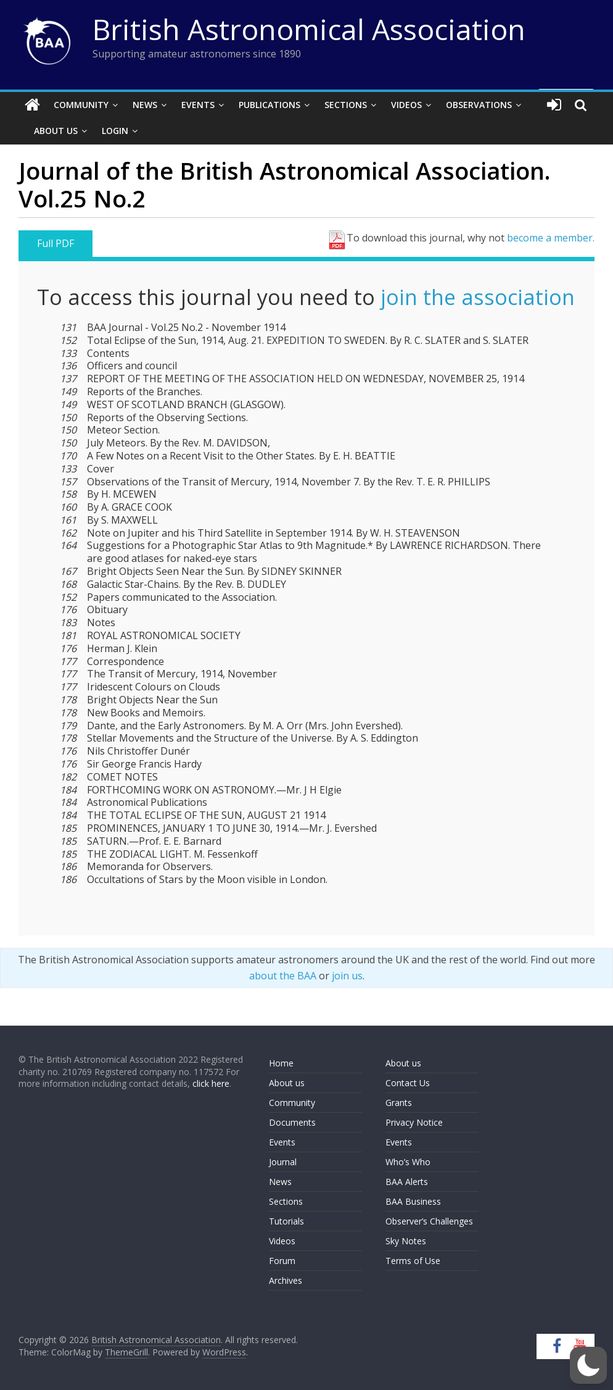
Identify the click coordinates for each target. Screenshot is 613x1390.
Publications (269, 105)
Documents (292, 1122)
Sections (345, 105)
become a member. (550, 238)
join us (347, 975)
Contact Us (407, 1083)
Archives (285, 1280)
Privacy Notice (414, 1122)
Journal (283, 1162)
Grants (398, 1102)
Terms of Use (412, 1260)
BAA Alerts (406, 1181)
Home (281, 1063)
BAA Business (413, 1201)
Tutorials (286, 1221)
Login (115, 130)
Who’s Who (407, 1162)
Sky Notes (405, 1241)
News (145, 105)
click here (210, 1083)
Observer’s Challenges (429, 1221)
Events (198, 105)
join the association (478, 297)
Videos (406, 105)
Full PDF (55, 243)
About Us (56, 130)
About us (287, 1083)
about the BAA (282, 975)
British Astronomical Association (309, 29)
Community (81, 105)
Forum (282, 1260)
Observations (479, 105)
